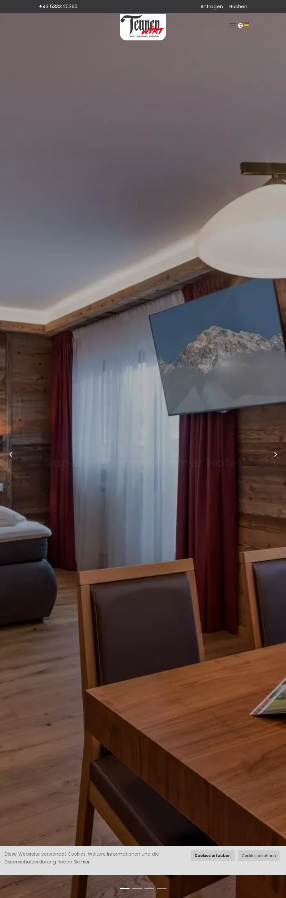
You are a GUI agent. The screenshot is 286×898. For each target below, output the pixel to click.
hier (85, 862)
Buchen (238, 6)
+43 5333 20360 (59, 6)
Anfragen (211, 6)
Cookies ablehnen (259, 855)
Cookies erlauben (213, 855)
